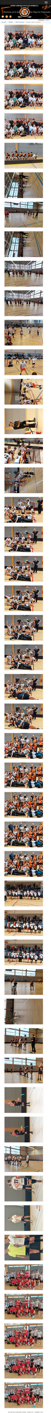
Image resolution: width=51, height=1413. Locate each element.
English (47, 20)
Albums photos (20, 22)
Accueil (4, 22)
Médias (11, 22)
